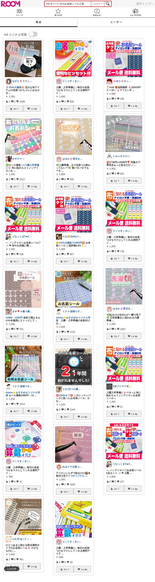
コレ (16, 109)
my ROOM (135, 12)
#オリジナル (78, 475)
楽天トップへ (144, 3)
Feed (19, 12)
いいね (34, 109)
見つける (58, 12)
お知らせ (97, 12)
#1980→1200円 (14, 317)
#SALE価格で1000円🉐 (72, 242)
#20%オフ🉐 (66, 395)
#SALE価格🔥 (16, 87)
